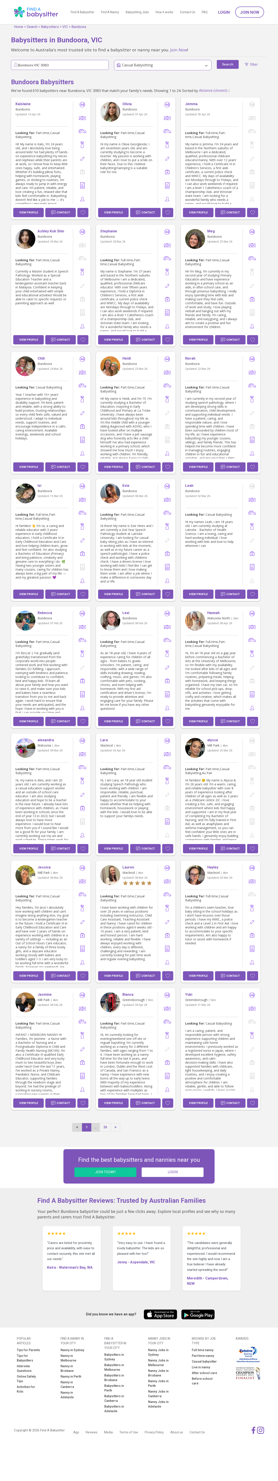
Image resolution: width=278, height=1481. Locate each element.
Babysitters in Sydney (114, 1357)
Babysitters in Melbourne (114, 1367)
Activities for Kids (26, 1389)
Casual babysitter (204, 1361)
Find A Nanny (110, 12)
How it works (164, 12)
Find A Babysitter (82, 12)
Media (108, 1432)
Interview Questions (24, 1368)
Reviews (91, 1432)
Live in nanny (201, 1367)
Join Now (249, 12)
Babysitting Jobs (137, 12)
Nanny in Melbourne (68, 1358)
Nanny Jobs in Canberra (158, 1394)
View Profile (28, 212)
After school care (204, 1373)
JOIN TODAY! (105, 1172)
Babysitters (50, 27)
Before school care (202, 1381)
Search (32, 27)
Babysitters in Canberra (114, 1398)
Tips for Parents (28, 1350)
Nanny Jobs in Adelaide (158, 1404)
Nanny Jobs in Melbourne (158, 1363)
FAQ (205, 12)
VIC (65, 27)
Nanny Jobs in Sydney (158, 1352)
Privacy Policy (154, 1432)
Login (224, 12)
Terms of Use (128, 1432)
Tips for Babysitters (25, 1358)
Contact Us (187, 12)
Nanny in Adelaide (67, 1395)
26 (105, 1127)
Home (18, 27)
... (95, 1127)
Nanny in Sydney (72, 1350)
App (76, 1432)
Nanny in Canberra (67, 1384)
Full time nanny (202, 1350)
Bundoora (78, 27)
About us (176, 1432)
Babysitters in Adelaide (114, 1409)
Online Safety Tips (26, 1379)
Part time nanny (203, 1356)
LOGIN (173, 1172)
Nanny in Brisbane (67, 1368)
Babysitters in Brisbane (114, 1378)
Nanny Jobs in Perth (158, 1383)
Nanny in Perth (71, 1376)
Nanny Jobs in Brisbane (158, 1373)
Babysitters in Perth (114, 1388)
